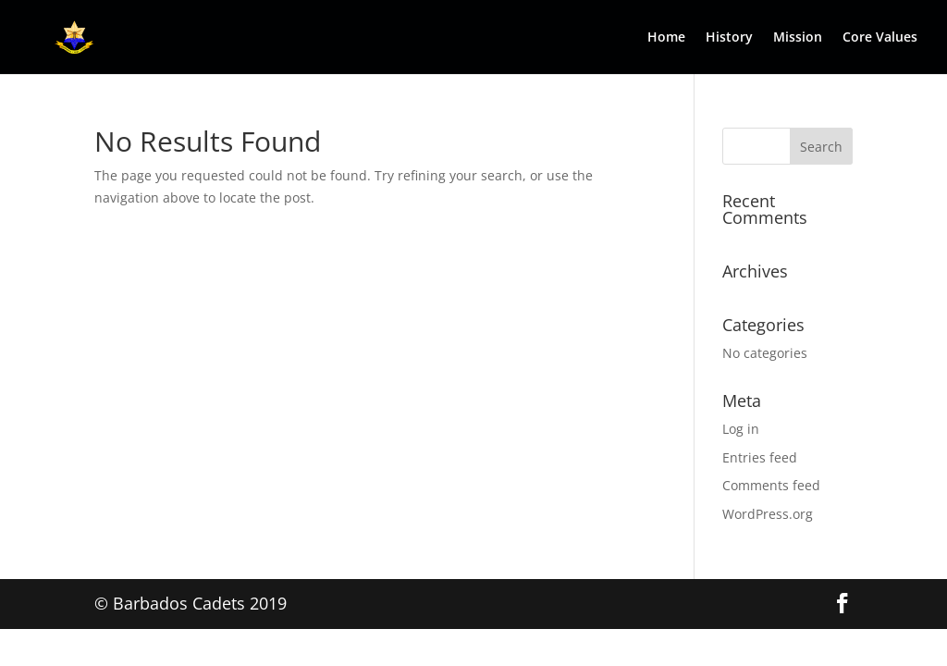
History (729, 38)
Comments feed (771, 485)
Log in (740, 429)
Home (666, 38)
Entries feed (759, 457)
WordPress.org (767, 514)
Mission (797, 38)
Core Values (879, 38)
